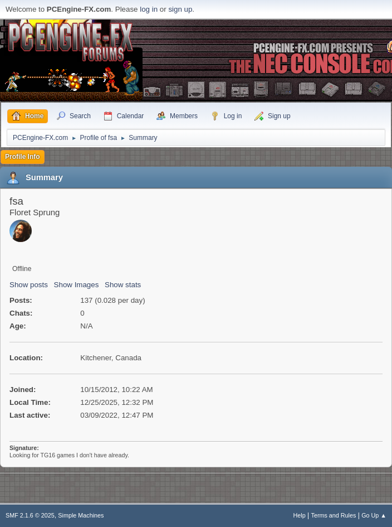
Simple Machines (81, 515)
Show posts (28, 285)
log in (149, 9)
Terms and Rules (333, 515)
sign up (180, 9)
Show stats (123, 285)
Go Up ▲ (373, 515)
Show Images (76, 285)
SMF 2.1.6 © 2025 (30, 515)
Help (299, 515)
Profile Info (22, 157)
